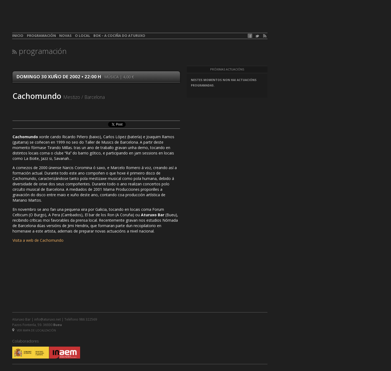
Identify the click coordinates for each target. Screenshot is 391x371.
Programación (41, 35)
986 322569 (88, 319)
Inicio (17, 35)
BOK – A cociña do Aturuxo (119, 35)
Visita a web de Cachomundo (38, 240)
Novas (65, 35)
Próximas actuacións (227, 69)
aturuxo (52, 19)
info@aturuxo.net (47, 319)
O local (82, 35)
